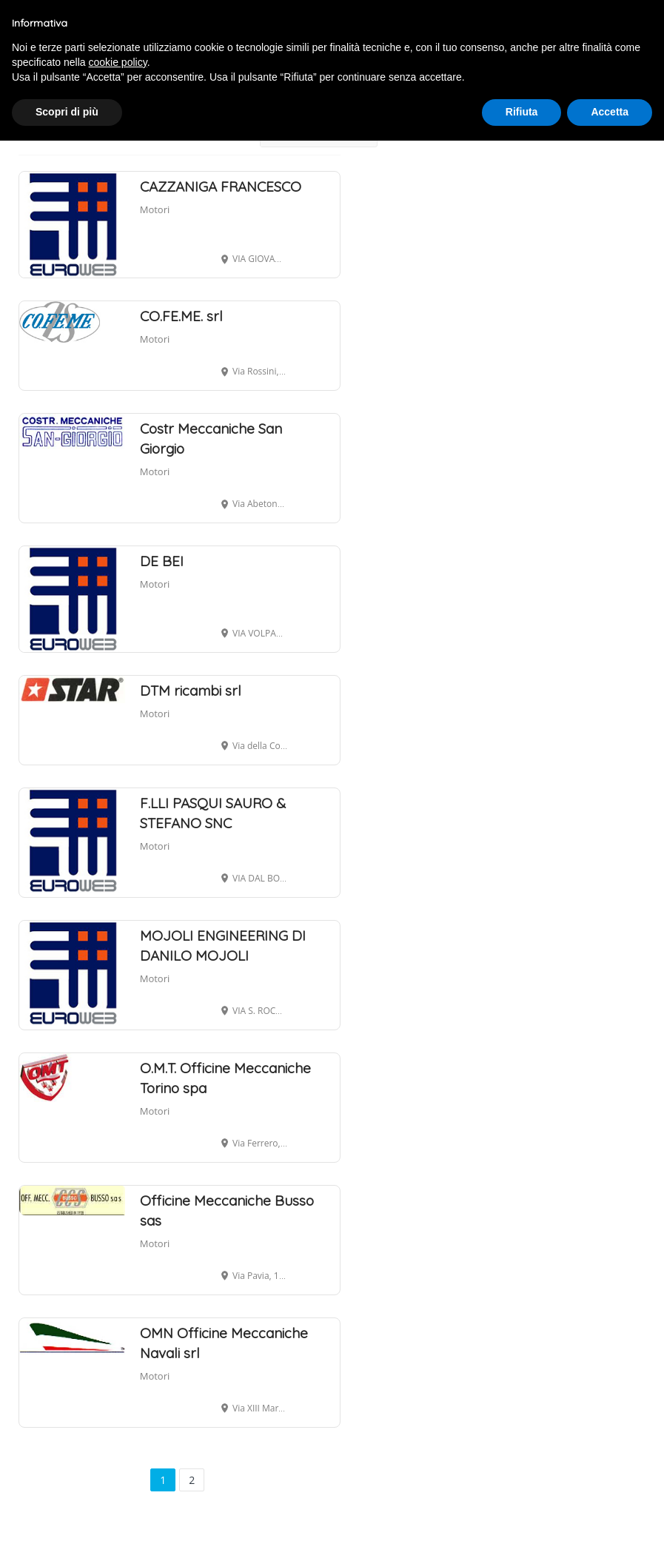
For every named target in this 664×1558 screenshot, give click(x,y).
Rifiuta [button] (522, 112)
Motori (155, 209)
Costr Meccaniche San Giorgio (211, 438)
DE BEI (162, 561)
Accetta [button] (609, 112)
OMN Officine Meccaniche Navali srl (224, 1343)
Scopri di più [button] (67, 112)
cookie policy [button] (118, 62)
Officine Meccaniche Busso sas (227, 1210)
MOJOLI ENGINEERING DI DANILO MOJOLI (223, 945)
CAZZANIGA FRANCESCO (220, 186)
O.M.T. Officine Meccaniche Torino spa (225, 1078)
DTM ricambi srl (190, 690)
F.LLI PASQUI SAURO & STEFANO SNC (213, 813)
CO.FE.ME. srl (181, 316)
